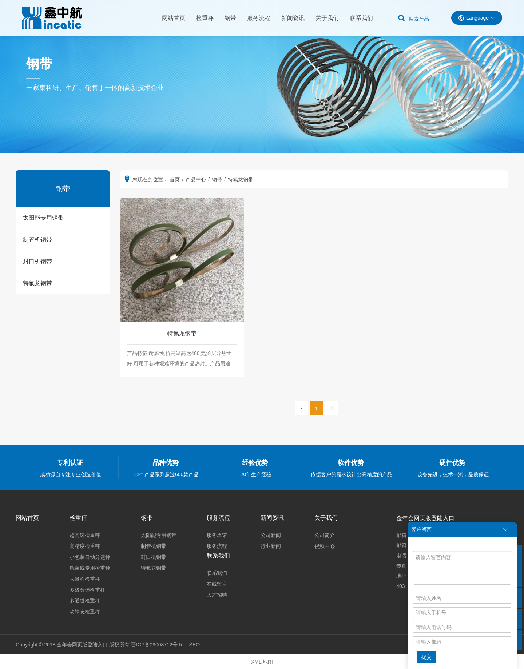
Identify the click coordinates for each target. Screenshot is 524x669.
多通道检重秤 (85, 601)
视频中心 (324, 546)
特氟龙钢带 (37, 283)
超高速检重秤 (85, 535)
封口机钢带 (37, 261)
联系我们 (361, 18)
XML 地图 (262, 662)
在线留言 (217, 584)
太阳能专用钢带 (43, 218)
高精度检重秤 (85, 546)
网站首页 (173, 18)
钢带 (230, 18)
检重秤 (205, 18)
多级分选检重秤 (87, 590)
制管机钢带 (37, 239)
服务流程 (258, 18)
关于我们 (327, 18)
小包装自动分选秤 (90, 557)
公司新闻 (271, 535)
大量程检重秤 (85, 579)
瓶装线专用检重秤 (90, 568)
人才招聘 (217, 595)
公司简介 (324, 535)
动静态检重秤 (85, 611)
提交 (426, 657)
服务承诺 (217, 535)
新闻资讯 (293, 18)
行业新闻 (271, 546)
